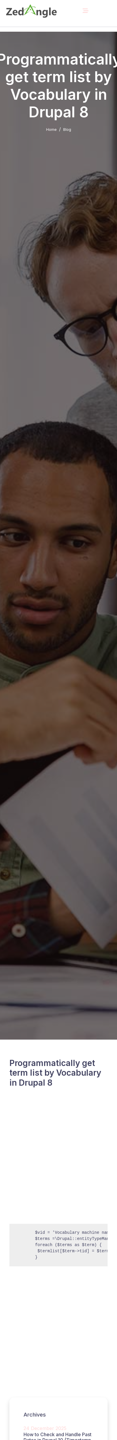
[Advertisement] (58, 1163)
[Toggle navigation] (85, 11)
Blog (67, 129)
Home (51, 129)
